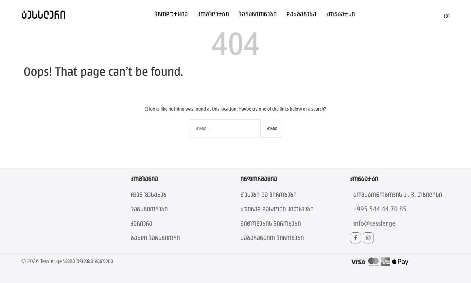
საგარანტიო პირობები (272, 237)
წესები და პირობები (268, 194)
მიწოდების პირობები (270, 223)
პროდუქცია (171, 13)
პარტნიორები (258, 13)
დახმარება (301, 13)
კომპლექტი (213, 13)
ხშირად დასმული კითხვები (277, 208)
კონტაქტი (340, 13)
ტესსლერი (43, 14)
